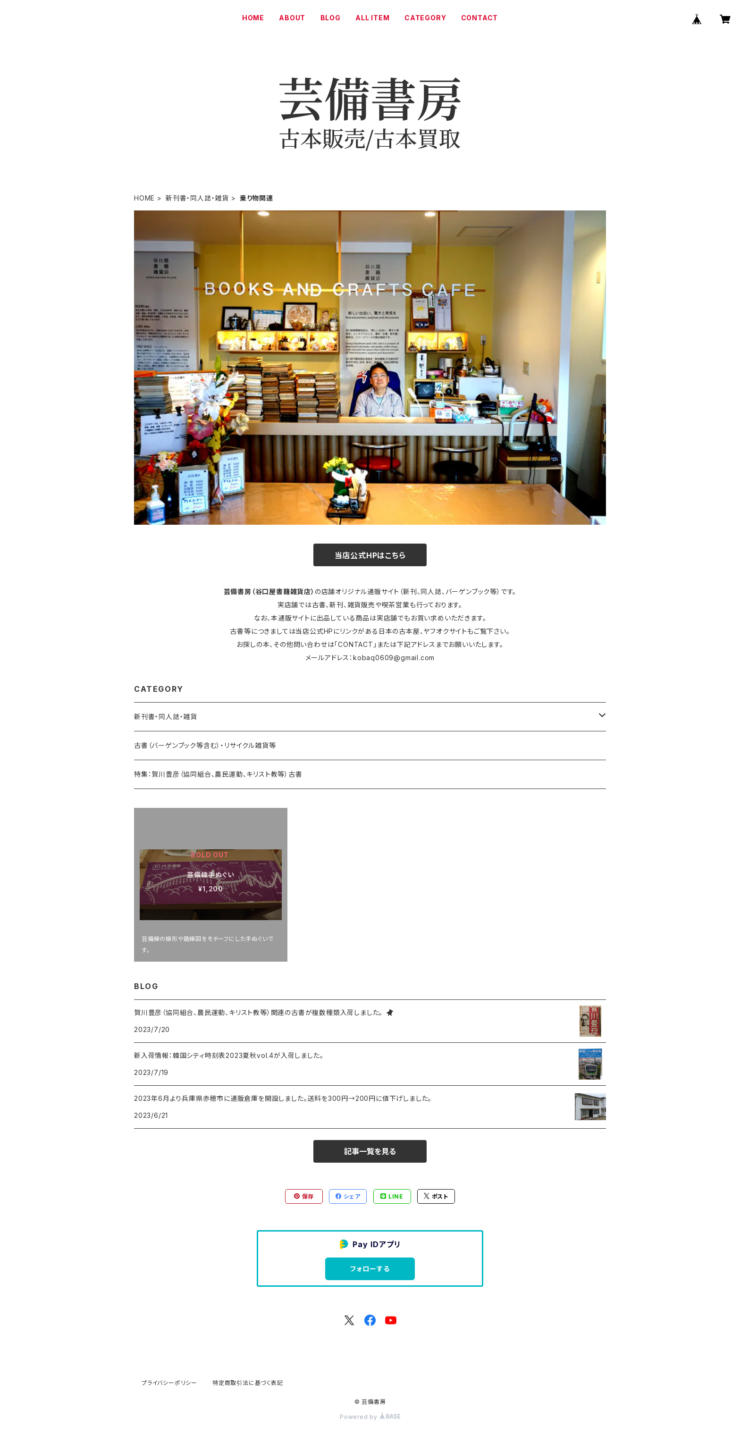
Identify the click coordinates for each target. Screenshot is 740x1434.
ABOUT (292, 18)
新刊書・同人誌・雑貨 (197, 198)
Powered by (370, 1416)
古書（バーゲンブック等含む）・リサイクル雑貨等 (205, 745)
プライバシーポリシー (169, 1382)
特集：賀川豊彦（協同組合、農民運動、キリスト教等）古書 (218, 774)
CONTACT (479, 18)
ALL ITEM (372, 18)
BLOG (330, 18)
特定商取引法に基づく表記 (247, 1382)
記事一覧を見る (370, 1151)
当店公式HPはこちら (370, 555)
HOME (253, 18)
